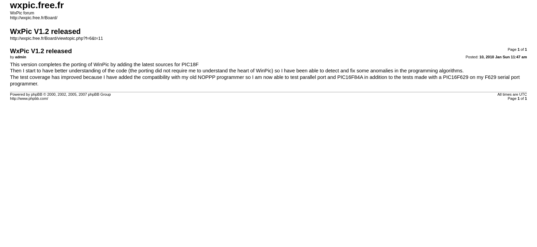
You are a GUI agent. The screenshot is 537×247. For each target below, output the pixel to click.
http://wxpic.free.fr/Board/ (33, 17)
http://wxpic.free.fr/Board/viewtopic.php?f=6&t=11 (56, 38)
